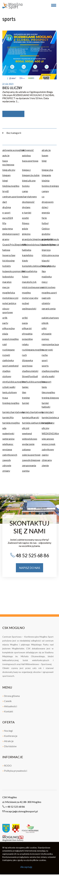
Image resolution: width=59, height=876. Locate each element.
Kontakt (7, 711)
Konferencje (9, 735)
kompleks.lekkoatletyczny (29, 265)
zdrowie (6, 465)
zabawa (26, 449)
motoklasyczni (9, 297)
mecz (45, 281)
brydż (5, 191)
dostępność (28, 201)
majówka (47, 276)
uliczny (45, 428)
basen (45, 155)
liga (44, 271)
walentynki (8, 433)
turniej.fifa (8, 417)
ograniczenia (49, 308)
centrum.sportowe (9, 196)
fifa (4, 223)
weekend (27, 433)
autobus (26, 155)
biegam (6, 175)
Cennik (7, 701)
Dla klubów (9, 746)
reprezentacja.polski (49, 344)
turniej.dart (48, 412)
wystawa (7, 449)
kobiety (6, 265)
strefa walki (48, 376)
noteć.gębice (9, 303)
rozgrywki (47, 349)
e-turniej (26, 212)
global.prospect (9, 233)
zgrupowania (29, 465)
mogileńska (8, 292)
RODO (7, 765)
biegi (5, 180)
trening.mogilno (9, 402)
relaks (25, 344)
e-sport (6, 212)
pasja (25, 322)
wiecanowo (48, 438)
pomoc (45, 338)
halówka (26, 249)
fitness (25, 223)
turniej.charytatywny (9, 412)
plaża (5, 333)
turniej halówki (46, 404)
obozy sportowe (7, 310)
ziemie (45, 465)
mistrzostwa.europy (29, 287)
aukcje (5, 155)
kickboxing (8, 260)
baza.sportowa (29, 160)
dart (4, 201)
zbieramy (47, 460)
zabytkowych (9, 454)
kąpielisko (27, 255)
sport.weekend (9, 365)
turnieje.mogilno (9, 422)
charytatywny (29, 196)
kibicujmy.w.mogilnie (49, 255)
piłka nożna (8, 328)
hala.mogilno (48, 244)
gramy (5, 239)
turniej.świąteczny (49, 417)
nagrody (46, 297)
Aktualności (9, 706)
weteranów (8, 438)
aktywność (28, 150)
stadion (6, 370)
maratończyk (29, 281)
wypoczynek (48, 444)
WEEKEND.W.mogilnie (49, 433)
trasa (5, 397)
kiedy (25, 260)
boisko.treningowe (49, 185)
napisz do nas (29, 567)
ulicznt (25, 428)
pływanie (46, 333)
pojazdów (27, 338)
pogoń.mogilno (9, 338)
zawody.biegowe (29, 460)
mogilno (26, 292)
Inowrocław (8, 255)
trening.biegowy (49, 397)
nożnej (25, 303)
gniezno (26, 233)
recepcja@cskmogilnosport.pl (20, 811)
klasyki (45, 260)
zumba (25, 470)
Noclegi (7, 730)
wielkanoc (7, 444)
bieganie (46, 175)
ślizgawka (27, 360)
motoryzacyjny (29, 297)
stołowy (6, 376)
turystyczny (48, 422)
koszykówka (49, 265)
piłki (44, 328)
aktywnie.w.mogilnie (9, 150)
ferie (44, 217)
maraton (6, 281)
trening (26, 397)
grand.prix (47, 239)
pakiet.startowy (49, 317)
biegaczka (47, 169)
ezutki (25, 217)
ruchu (45, 354)
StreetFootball (29, 376)
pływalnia (27, 333)
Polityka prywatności (14, 770)
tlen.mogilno (48, 392)
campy (45, 191)
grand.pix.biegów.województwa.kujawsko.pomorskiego (29, 239)
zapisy (45, 454)
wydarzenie (28, 444)
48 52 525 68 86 (29, 555)
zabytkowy (48, 449)
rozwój (6, 354)
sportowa (27, 365)
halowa (6, 249)
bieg (44, 160)
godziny (46, 233)
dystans (26, 207)
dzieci (45, 207)
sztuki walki (8, 386)
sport (45, 360)
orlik (4, 317)
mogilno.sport (49, 292)
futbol (45, 223)
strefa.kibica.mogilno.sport (29, 381)
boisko (26, 185)
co (43, 196)
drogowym (47, 201)
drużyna (6, 207)
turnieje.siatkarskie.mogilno (29, 422)
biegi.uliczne (29, 180)
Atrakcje (8, 741)
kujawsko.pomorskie (9, 271)
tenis (44, 386)
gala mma (7, 228)
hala (24, 244)
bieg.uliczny (8, 169)
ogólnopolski (29, 308)
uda (4, 428)
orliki (25, 317)
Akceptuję (26, 866)
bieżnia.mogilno (9, 185)
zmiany (6, 470)
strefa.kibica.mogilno (9, 381)
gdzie (25, 228)
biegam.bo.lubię (29, 175)
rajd (4, 344)
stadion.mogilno (49, 370)
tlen (24, 392)
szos (44, 381)
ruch (24, 354)
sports (45, 365)
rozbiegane (8, 349)
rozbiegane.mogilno (29, 349)
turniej (25, 402)
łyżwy (25, 276)
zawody (6, 460)
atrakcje (46, 150)
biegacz (26, 169)
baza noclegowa (8, 162)
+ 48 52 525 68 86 (13, 806)
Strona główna (11, 695)
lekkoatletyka (29, 271)
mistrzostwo (48, 287)
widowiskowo (29, 438)
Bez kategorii (11, 132)
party (5, 322)
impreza (46, 249)
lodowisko (8, 276)
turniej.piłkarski (29, 417)
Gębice (46, 228)
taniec (25, 386)
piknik (45, 322)
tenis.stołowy (9, 392)
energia (46, 212)
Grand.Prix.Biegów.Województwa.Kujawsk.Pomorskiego (9, 244)
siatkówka (8, 360)
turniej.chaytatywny (29, 412)
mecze (5, 287)
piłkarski (27, 328)
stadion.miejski (29, 370)
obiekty (46, 303)
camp (25, 191)
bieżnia (45, 180)
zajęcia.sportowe (29, 454)
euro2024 (7, 217)
